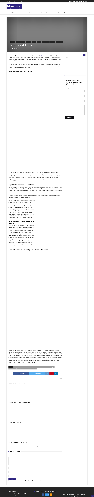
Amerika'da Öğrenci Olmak (18, 367)
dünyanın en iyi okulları (22, 476)
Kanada (34, 42)
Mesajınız (66, 104)
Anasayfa (70, 1)
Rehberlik (52, 42)
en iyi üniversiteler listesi (28, 478)
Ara (84, 54)
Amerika (13, 42)
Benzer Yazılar (12, 383)
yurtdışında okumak (32, 368)
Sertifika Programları (49, 379)
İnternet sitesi (10, 433)
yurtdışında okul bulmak (23, 368)
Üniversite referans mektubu (42, 367)
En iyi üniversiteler (44, 476)
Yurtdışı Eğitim (51, 367)
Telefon (66, 98)
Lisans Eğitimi (45, 42)
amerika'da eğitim (61, 476)
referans (26, 367)
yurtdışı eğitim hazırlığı (13, 368)
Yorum (9, 414)
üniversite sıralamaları (38, 478)
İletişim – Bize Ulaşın (83, 1)
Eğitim (17, 42)
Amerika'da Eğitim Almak (65, 478)
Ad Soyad (67, 88)
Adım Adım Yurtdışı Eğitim (33, 400)
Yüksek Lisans (59, 42)
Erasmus (23, 42)
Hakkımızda (75, 1)
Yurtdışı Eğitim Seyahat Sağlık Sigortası (52, 400)
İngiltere (28, 42)
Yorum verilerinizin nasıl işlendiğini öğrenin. (36, 439)
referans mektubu (32, 367)
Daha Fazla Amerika (21, 383)
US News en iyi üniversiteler (81, 476)
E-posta (10, 429)
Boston (67, 476)
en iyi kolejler (14, 476)
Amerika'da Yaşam (56, 478)
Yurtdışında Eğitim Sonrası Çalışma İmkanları (14, 400)
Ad (9, 425)
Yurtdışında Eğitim (52, 476)
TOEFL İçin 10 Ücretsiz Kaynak (20, 379)
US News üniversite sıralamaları (34, 476)
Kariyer (39, 42)
